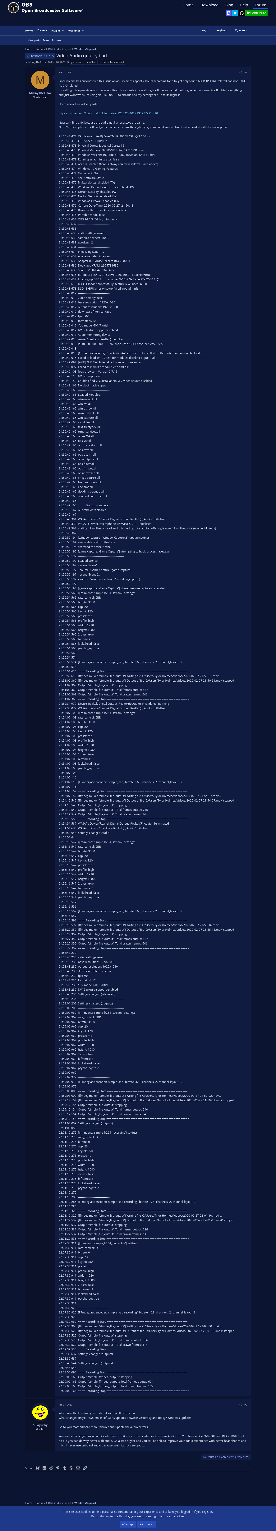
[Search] (241, 30)
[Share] (240, 72)
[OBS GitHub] (242, 13)
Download (209, 4)
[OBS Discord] (229, 13)
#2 (245, 1404)
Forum (260, 4)
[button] (63, 30)
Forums (42, 30)
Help (244, 4)
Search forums (52, 40)
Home (188, 4)
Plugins (55, 30)
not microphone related (111, 62)
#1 (245, 72)
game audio (77, 62)
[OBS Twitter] (235, 13)
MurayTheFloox (37, 62)
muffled (91, 62)
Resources (73, 30)
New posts (34, 40)
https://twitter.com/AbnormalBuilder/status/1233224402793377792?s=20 (108, 113)
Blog (229, 4)
